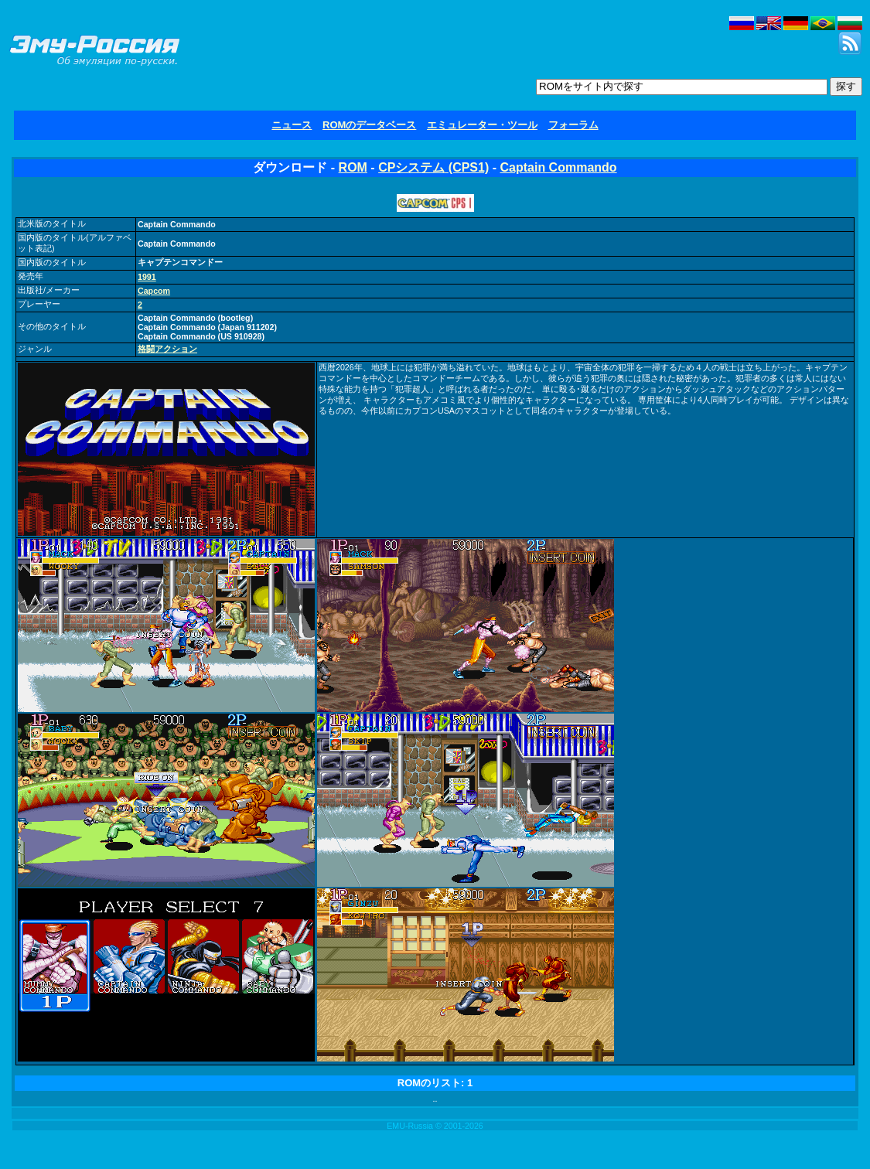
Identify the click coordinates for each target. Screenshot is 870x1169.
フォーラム (573, 125)
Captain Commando (558, 167)
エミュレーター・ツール (482, 125)
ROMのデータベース (369, 125)
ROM (353, 167)
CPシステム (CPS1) (433, 167)
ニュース (291, 125)
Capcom (154, 290)
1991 (147, 276)
